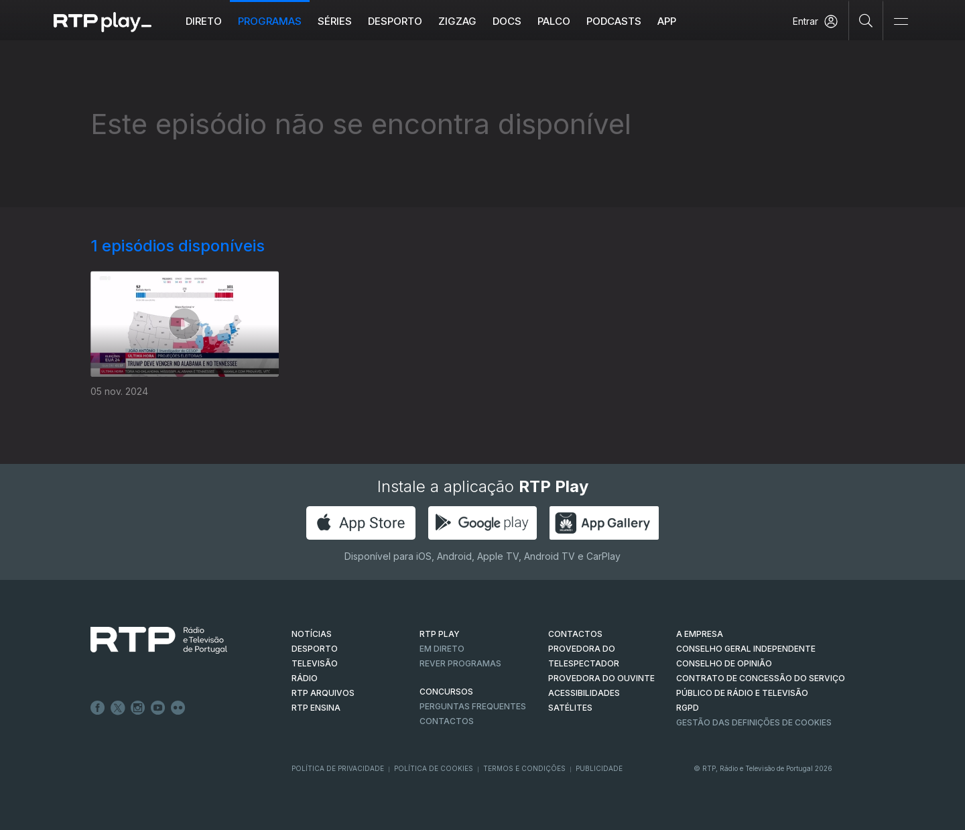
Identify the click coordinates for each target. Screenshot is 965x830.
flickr (178, 708)
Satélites (570, 708)
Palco (553, 21)
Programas (270, 21)
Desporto (395, 21)
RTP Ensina (316, 708)
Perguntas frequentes (473, 706)
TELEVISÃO (315, 663)
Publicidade (599, 768)
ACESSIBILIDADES (584, 693)
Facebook (97, 708)
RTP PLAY (440, 634)
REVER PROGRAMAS (460, 663)
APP (666, 21)
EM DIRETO (442, 649)
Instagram (138, 708)
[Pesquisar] (866, 20)
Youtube (158, 708)
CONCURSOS (446, 692)
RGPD (687, 708)
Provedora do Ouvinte (601, 678)
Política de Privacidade (338, 768)
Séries (335, 21)
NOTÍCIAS (312, 634)
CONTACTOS (575, 634)
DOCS (507, 21)
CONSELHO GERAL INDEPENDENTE (746, 649)
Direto (204, 21)
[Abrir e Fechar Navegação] (900, 22)
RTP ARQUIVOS (323, 693)
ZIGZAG (457, 21)
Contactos (447, 721)
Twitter (118, 708)
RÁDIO (305, 678)
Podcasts (613, 21)
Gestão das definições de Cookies (754, 722)
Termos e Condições (524, 768)
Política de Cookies (433, 768)
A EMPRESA (699, 634)
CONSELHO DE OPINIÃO (724, 663)
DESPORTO (315, 649)
